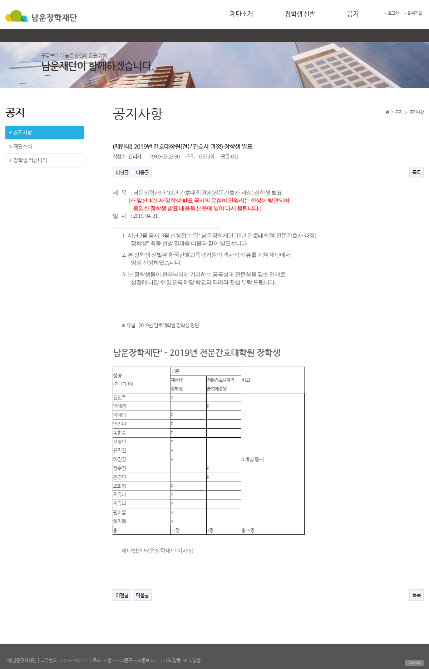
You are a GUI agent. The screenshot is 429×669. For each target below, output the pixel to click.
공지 (353, 13)
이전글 (121, 172)
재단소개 (241, 13)
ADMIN (414, 663)
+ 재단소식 (20, 146)
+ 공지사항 (20, 132)
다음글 (142, 172)
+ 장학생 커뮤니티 (28, 160)
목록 (416, 172)
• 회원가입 (412, 13)
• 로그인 (391, 13)
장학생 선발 (300, 13)
